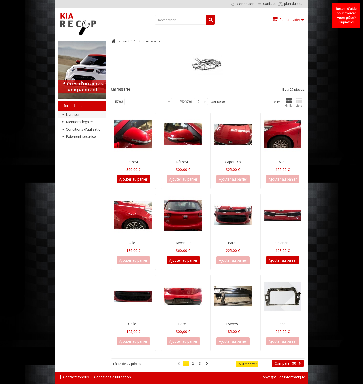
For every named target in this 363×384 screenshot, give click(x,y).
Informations (71, 105)
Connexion (245, 3)
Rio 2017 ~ (130, 41)
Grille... (133, 323)
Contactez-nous (76, 377)
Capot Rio (233, 161)
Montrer (186, 101)
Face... (283, 323)
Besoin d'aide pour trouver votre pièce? (346, 15)
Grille (289, 103)
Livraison (72, 116)
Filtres (118, 101)
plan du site (293, 3)
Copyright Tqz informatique (282, 376)
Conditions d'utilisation (84, 131)
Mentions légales (79, 123)
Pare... (233, 242)
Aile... (283, 161)
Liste (299, 103)
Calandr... (282, 242)
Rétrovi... (133, 161)
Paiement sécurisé (80, 138)
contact (269, 3)
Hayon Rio (183, 242)
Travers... (233, 323)
